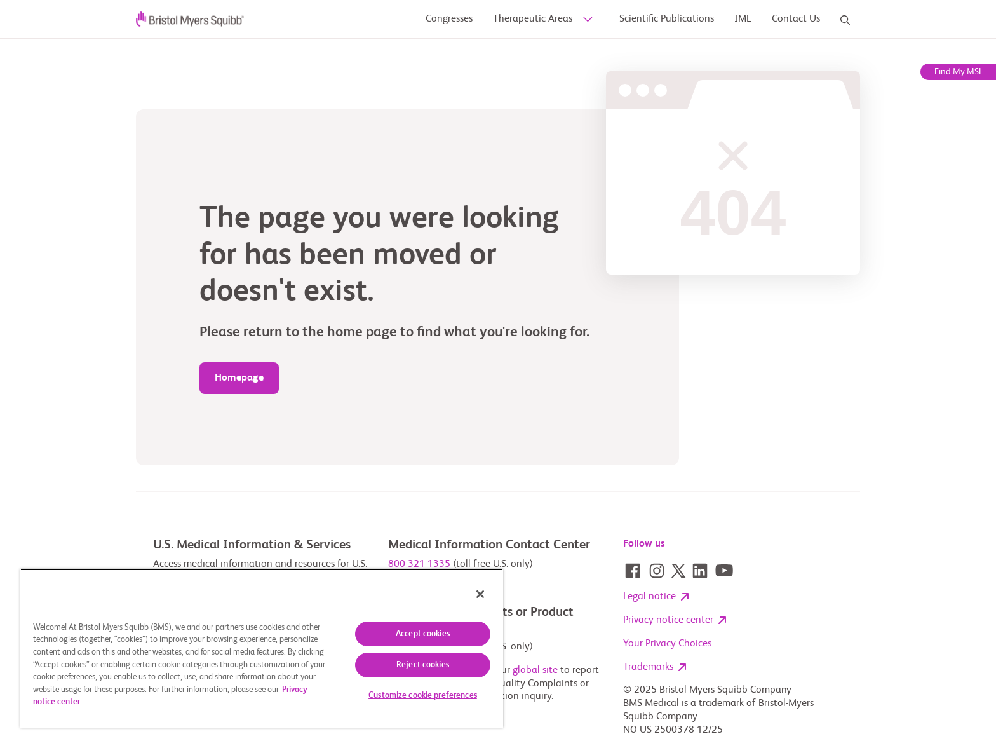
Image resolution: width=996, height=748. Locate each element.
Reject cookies (422, 665)
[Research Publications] (742, 19)
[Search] (845, 20)
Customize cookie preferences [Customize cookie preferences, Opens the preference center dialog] (422, 695)
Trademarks (654, 668)
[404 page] (239, 379)
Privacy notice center (674, 621)
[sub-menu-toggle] (586, 20)
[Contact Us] (796, 19)
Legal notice (656, 597)
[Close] (480, 594)
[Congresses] (449, 19)
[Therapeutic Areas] (532, 19)
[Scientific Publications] (666, 19)
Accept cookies (423, 634)
